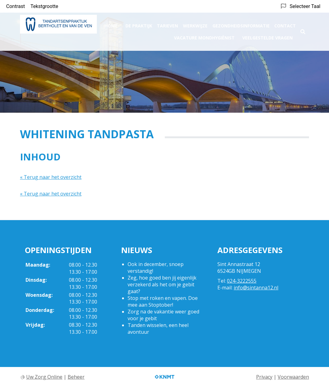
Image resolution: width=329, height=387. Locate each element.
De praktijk (138, 23)
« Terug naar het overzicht (50, 177)
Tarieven (167, 23)
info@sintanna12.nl (256, 287)
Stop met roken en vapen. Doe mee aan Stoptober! (163, 301)
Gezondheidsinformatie (241, 23)
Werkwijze (195, 23)
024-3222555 (241, 280)
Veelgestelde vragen (267, 35)
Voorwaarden (293, 376)
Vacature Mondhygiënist (204, 35)
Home (111, 23)
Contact (285, 23)
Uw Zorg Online (44, 376)
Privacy (264, 376)
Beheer (76, 376)
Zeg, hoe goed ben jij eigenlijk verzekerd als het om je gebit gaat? (162, 284)
